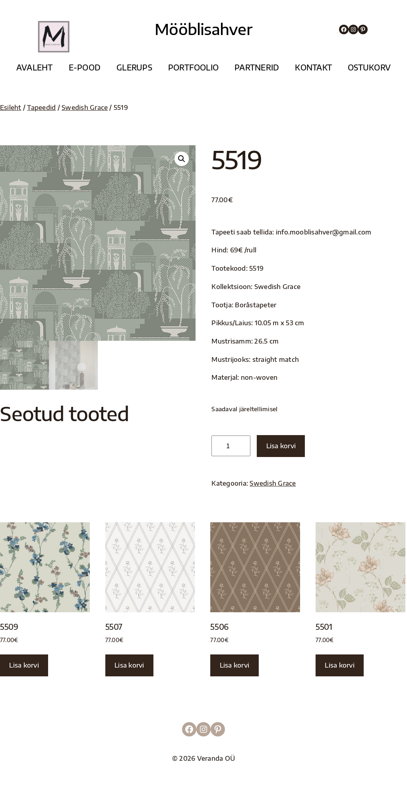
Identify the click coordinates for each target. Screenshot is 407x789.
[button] (181, 159)
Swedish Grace (85, 107)
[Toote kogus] (230, 446)
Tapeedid (41, 107)
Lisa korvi (281, 445)
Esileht (10, 107)
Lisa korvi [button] (24, 665)
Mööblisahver (203, 29)
